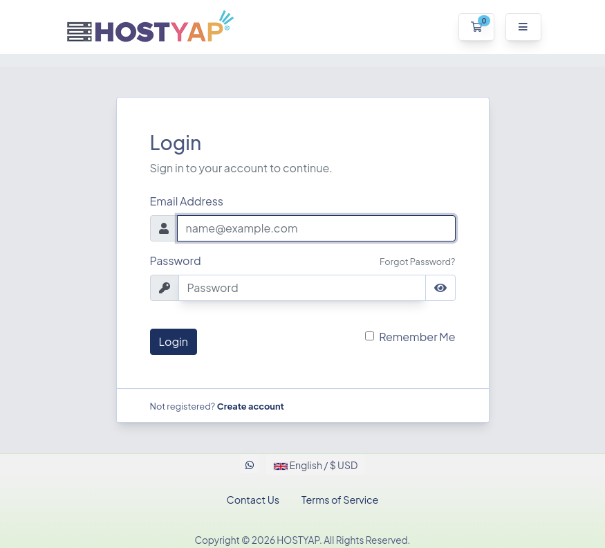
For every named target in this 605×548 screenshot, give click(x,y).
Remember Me (417, 336)
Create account (250, 406)
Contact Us (253, 499)
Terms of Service (339, 499)
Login (173, 341)
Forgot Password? (417, 261)
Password (175, 260)
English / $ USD (315, 465)
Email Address (187, 201)
